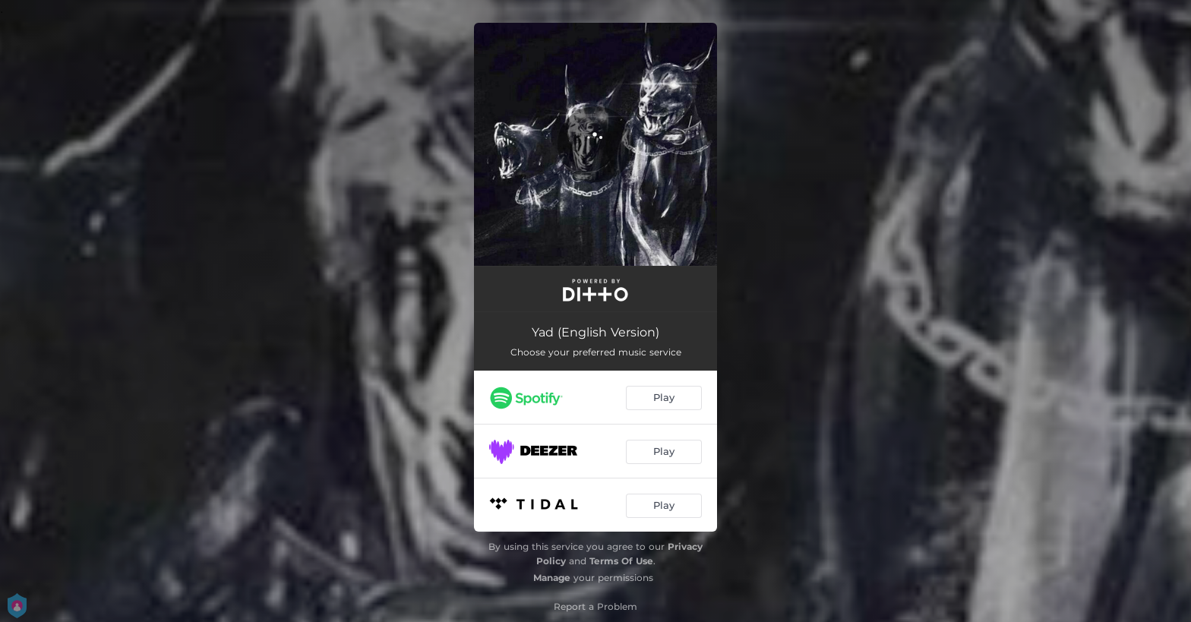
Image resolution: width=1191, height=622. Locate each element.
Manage (551, 577)
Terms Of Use (621, 561)
